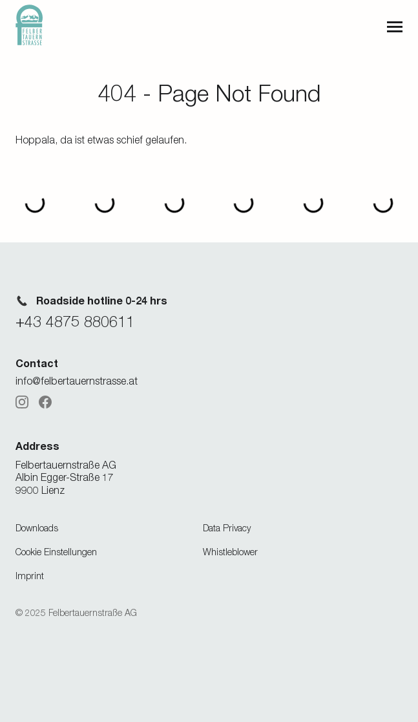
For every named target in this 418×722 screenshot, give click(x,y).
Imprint (30, 575)
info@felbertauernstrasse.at (77, 381)
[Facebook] (45, 402)
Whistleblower (230, 551)
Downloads (37, 527)
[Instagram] (22, 402)
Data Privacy (227, 527)
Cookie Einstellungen (56, 551)
